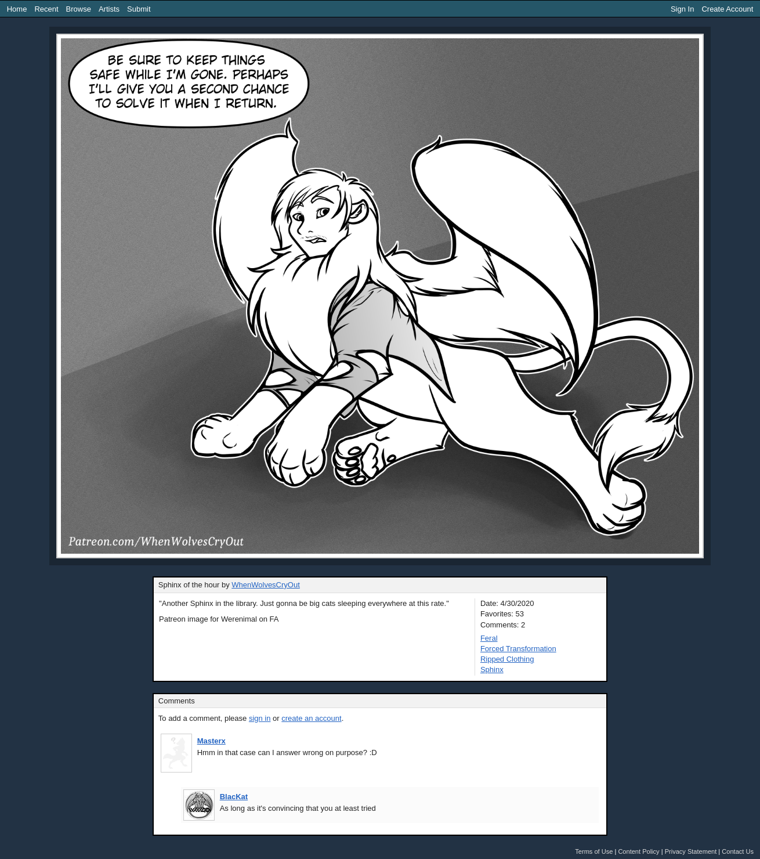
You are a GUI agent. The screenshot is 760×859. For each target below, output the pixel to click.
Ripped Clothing (507, 659)
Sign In (682, 9)
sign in (260, 718)
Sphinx (492, 669)
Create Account (727, 9)
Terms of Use (594, 851)
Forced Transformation (518, 648)
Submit (138, 9)
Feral (489, 638)
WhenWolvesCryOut (265, 584)
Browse (78, 9)
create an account (311, 718)
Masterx (211, 741)
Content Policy (638, 851)
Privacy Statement (691, 851)
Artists (109, 9)
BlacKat (234, 796)
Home (17, 9)
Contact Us (738, 851)
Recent (46, 9)
